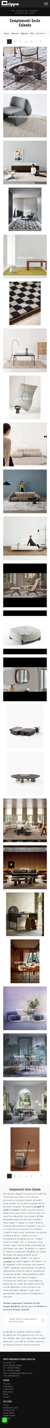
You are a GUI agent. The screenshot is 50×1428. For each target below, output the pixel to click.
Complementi (33, 11)
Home (13, 11)
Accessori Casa (21, 11)
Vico (25, 680)
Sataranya (25, 304)
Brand (5, 1394)
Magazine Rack (25, 1150)
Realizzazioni (8, 1391)
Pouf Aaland (25, 1009)
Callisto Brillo (25, 69)
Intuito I (25, 398)
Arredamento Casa (10, 1407)
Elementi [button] (14, 33)
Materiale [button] (24, 33)
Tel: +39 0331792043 (11, 1368)
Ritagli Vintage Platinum (25, 116)
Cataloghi (6, 1418)
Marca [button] (6, 33)
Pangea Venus (25, 492)
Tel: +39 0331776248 (11, 1370)
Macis (25, 915)
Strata (25, 868)
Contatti (6, 1397)
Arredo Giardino (9, 1415)
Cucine (6, 1405)
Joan (25, 727)
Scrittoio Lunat (25, 962)
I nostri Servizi (8, 1389)
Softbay (25, 633)
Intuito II (25, 351)
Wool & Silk (25, 257)
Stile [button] (32, 33)
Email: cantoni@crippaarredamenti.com (17, 1373)
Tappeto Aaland (25, 1056)
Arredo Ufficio (8, 1413)
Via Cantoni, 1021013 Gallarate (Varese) (12, 1364)
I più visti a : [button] (41, 33)
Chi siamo (7, 1384)
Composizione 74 (25, 163)
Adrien (25, 774)
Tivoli (25, 445)
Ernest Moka (25, 821)
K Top (25, 1103)
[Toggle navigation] (46, 4)
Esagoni (25, 210)
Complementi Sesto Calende (25, 13)
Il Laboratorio (8, 1386)
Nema (25, 539)
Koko (25, 586)
